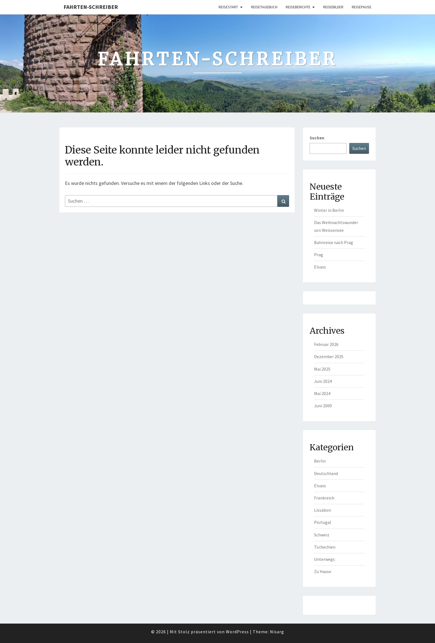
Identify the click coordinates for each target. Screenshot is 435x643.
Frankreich (324, 498)
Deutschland (326, 473)
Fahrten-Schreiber (91, 6)
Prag (318, 254)
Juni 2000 (323, 405)
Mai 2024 (322, 393)
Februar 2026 (326, 344)
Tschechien (324, 547)
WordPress (237, 631)
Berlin (320, 461)
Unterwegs (324, 559)
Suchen (317, 137)
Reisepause (361, 6)
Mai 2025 (322, 369)
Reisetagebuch (264, 6)
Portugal (322, 522)
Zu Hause (322, 571)
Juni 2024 (323, 381)
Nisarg (277, 631)
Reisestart (228, 6)
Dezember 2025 (328, 356)
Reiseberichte (298, 6)
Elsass (320, 267)
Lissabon (322, 510)
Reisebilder (333, 6)
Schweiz (321, 534)
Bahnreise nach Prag (333, 242)
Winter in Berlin (329, 210)
